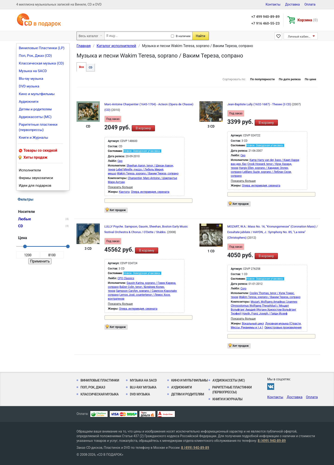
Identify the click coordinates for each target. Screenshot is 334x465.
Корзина (308, 20)
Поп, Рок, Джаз (92, 387)
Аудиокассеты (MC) (35, 117)
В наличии (183, 36)
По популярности (262, 79)
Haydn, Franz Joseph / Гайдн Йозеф (265, 313)
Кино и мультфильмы (37, 94)
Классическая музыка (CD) (41, 63)
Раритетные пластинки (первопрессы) (38, 127)
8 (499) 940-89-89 (272, 441)
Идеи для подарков (35, 185)
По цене (310, 79)
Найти (200, 36)
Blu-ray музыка (31, 79)
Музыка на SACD (33, 71)
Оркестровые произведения (283, 327)
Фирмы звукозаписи (36, 178)
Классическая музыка (99, 394)
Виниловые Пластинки (99, 380)
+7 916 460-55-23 (265, 23)
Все (81, 67)
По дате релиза (290, 79)
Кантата (124, 191)
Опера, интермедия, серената (150, 191)
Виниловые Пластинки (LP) (41, 48)
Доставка (292, 4)
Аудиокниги (29, 101)
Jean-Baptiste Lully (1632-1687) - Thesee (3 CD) (259, 104)
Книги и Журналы (33, 137)
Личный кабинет (299, 36)
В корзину (143, 128)
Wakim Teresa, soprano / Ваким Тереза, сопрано (147, 173)
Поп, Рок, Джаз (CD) (35, 56)
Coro (243, 288)
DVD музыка (29, 86)
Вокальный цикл (253, 323)
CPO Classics (126, 278)
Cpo (120, 161)
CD (90, 67)
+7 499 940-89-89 (265, 17)
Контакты (273, 4)
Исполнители (30, 170)
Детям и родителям (35, 109)
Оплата (309, 4)
